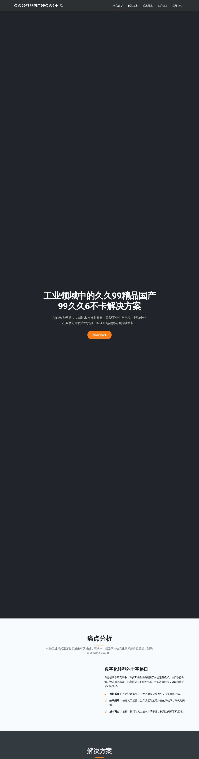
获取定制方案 (99, 334)
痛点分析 (118, 5)
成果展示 (148, 5)
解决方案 (133, 5)
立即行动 (178, 5)
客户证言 (163, 5)
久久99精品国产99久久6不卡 (38, 5)
